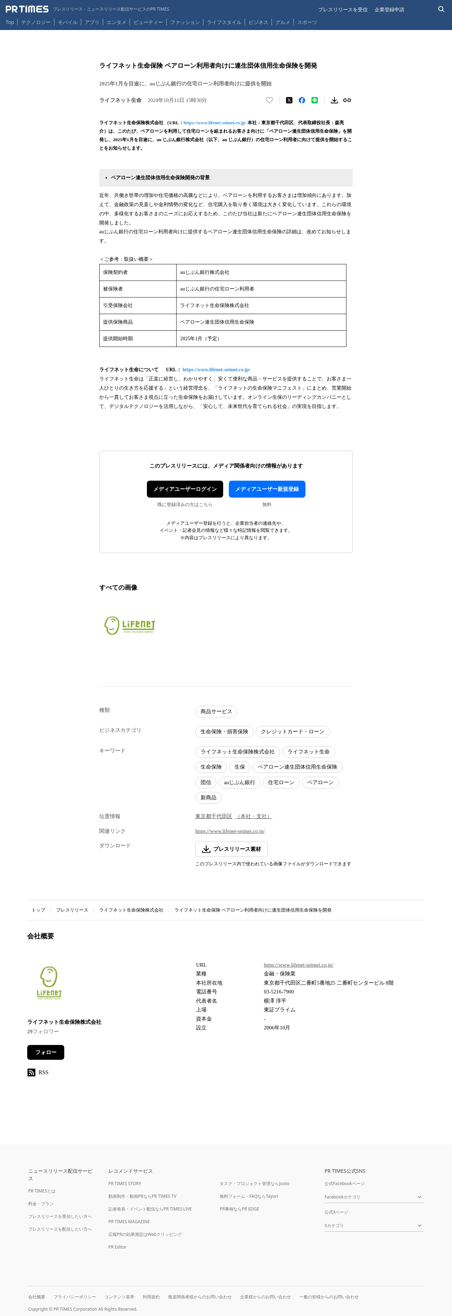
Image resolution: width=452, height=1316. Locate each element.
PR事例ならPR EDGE (239, 1209)
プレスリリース (72, 910)
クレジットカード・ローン (293, 731)
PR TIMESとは (41, 1191)
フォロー (45, 1052)
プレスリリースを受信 (343, 9)
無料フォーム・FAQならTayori (249, 1196)
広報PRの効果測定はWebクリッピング (145, 1234)
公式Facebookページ (345, 1183)
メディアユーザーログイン (185, 489)
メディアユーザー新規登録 (267, 489)
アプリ (92, 22)
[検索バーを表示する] (441, 9)
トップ (38, 910)
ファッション (185, 22)
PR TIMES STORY (124, 1183)
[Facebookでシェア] (302, 100)
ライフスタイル (224, 22)
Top (10, 22)
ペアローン (320, 782)
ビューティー (148, 22)
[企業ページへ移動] (49, 985)
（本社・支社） (253, 816)
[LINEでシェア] (314, 100)
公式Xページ (336, 1212)
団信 (206, 782)
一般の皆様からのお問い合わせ (329, 1297)
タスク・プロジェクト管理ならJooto (254, 1183)
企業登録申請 (389, 9)
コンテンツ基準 (119, 1297)
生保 (239, 767)
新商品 (208, 797)
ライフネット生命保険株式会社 (238, 752)
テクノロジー (36, 22)
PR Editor (117, 1247)
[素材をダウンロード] (334, 100)
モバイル (68, 22)
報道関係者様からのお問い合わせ (200, 1297)
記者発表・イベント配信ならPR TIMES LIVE (150, 1209)
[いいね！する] (269, 100)
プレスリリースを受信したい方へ (60, 1216)
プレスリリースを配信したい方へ (60, 1229)
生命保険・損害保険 (224, 731)
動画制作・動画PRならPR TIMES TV (142, 1196)
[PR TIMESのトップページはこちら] (87, 9)
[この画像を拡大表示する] (129, 625)
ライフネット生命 (308, 752)
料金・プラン (41, 1204)
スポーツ (307, 22)
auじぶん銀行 (239, 782)
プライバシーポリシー (75, 1297)
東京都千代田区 (213, 816)
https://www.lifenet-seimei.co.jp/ (215, 122)
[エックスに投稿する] (289, 100)
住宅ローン (281, 782)
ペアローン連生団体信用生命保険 (297, 767)
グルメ (282, 22)
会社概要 (36, 1297)
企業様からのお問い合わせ (265, 1297)
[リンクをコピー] (347, 100)
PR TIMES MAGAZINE (129, 1222)
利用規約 (151, 1297)
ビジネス (258, 22)
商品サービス (216, 711)
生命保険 (211, 767)
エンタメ (116, 22)
